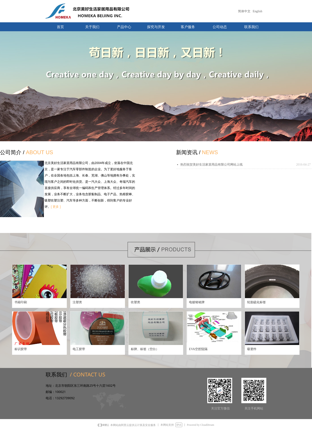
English (257, 11)
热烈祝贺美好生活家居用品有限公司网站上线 (211, 164)
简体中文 (244, 11)
